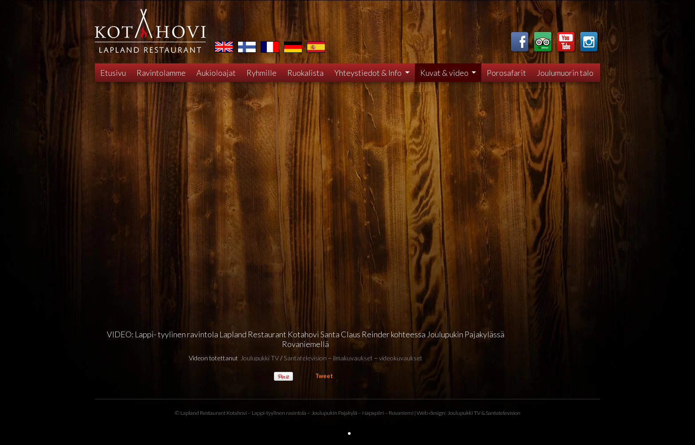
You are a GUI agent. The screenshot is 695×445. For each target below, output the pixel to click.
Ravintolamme (161, 73)
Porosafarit (506, 73)
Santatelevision (305, 358)
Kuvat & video (445, 73)
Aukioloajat (216, 73)
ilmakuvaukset (353, 358)
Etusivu (113, 73)
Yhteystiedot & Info (368, 73)
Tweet (324, 375)
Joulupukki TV (260, 358)
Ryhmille (261, 73)
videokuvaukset (400, 358)
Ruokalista (305, 73)
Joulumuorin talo (565, 73)
